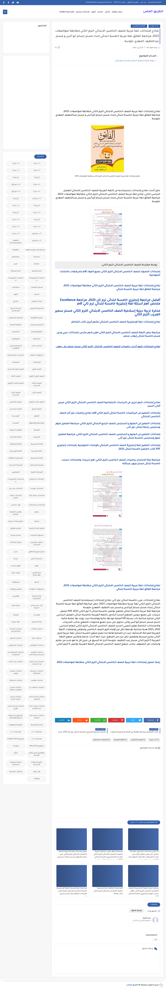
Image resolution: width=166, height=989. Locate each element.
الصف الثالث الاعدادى (37, 384)
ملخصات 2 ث (15, 732)
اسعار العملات (37, 287)
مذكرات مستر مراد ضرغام (36, 717)
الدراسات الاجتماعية (16, 355)
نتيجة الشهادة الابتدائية (16, 763)
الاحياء (36, 295)
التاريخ (15, 302)
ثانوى (93, 12)
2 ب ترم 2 (36, 185)
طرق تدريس (16, 566)
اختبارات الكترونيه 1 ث (15, 279)
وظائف (36, 779)
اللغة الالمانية (15, 437)
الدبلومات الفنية (36, 355)
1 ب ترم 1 (36, 163)
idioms (36, 264)
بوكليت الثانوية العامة (16, 513)
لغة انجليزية (37, 622)
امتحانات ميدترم (83, 12)
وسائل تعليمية (15, 772)
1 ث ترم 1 (36, 171)
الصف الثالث (16, 376)
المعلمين (16, 472)
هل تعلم (36, 772)
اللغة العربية (120, 740)
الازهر (16, 295)
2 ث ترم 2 (36, 192)
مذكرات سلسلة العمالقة (36, 672)
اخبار (15, 264)
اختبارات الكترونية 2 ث (36, 279)
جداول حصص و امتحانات (36, 544)
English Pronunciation (16, 242)
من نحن (143, 2)
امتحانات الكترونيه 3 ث (16, 480)
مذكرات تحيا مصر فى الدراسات (37, 663)
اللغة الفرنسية (16, 451)
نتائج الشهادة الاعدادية (36, 763)
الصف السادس (15, 409)
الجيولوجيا (16, 339)
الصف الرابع (37, 409)
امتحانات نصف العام (16, 497)
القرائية (37, 430)
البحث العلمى (36, 302)
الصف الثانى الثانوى (36, 402)
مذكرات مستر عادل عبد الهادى (36, 707)
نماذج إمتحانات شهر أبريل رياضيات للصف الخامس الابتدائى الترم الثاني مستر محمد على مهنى (108, 347)
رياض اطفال (117, 12)
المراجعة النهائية (66, 12)
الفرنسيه (15, 416)
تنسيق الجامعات (37, 535)
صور (36, 566)
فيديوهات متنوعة (37, 589)
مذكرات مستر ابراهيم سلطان (16, 689)
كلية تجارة (16, 606)
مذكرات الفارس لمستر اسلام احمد (36, 654)
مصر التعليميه (37, 725)
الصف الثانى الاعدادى (15, 394)
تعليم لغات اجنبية (15, 521)
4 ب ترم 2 (36, 227)
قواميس (15, 596)
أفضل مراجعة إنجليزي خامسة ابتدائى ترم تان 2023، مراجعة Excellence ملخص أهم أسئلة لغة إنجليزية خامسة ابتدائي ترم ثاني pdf (110, 302)
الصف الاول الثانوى (36, 376)
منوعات (16, 746)
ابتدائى (107, 12)
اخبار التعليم (37, 271)
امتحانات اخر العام (101, 740)
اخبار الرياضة (16, 271)
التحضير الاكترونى (37, 309)
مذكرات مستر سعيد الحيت (15, 698)
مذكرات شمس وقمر (16, 672)
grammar (16, 257)
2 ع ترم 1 (16, 199)
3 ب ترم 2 (36, 213)
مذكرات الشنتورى (16, 645)
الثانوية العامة (15, 325)
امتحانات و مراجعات (37, 505)
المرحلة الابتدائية (36, 465)
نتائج (16, 753)
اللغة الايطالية (16, 444)
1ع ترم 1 (37, 178)
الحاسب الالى (36, 346)
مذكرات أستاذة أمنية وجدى (16, 630)
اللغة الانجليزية (36, 444)
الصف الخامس (139, 26)
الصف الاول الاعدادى (16, 369)
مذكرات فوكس (37, 681)
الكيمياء (36, 437)
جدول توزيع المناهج (37, 552)
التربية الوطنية (37, 318)
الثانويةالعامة (36, 332)
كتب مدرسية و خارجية (37, 607)
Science (37, 257)
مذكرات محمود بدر (36, 688)
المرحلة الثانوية (37, 472)
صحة (16, 559)
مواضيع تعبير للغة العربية (36, 754)
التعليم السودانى (36, 325)
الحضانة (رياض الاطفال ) (16, 347)
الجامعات (16, 332)
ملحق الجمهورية (16, 725)
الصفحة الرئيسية (154, 2)
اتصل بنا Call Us (120, 2)
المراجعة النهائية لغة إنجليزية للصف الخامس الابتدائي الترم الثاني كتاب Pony (108, 891)
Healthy (16, 250)
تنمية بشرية (16, 535)
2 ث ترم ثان (36, 199)
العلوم (36, 416)
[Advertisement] (107, 87)
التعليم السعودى (16, 318)
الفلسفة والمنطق (36, 423)
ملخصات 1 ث (36, 732)
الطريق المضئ (153, 11)
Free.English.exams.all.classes (36, 250)
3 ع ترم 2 (15, 213)
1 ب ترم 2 (15, 163)
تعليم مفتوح (15, 528)
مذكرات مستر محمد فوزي (16, 707)
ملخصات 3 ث (36, 739)
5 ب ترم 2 (154, 26)
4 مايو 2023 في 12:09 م (142, 921)
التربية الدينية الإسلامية (15, 310)
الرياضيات (37, 362)
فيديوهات (16, 582)
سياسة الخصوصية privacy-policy (99, 2)
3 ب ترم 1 (15, 206)
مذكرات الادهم (15, 638)
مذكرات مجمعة (15, 681)
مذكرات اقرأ (36, 638)
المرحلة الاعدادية (15, 465)
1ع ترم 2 (16, 178)
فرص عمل (15, 573)
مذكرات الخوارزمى (37, 645)
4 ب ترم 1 (15, 220)
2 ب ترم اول (15, 185)
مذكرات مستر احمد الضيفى (36, 698)
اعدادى (100, 12)
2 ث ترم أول (15, 192)
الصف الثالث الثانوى (16, 383)
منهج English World (16, 739)
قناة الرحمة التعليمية (36, 597)
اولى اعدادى (15, 505)
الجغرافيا (36, 339)
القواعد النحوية (16, 430)
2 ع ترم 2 (36, 206)
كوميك (16, 615)
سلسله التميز (36, 559)
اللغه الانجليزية (36, 458)
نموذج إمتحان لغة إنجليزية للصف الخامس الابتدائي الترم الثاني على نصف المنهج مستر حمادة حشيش (72, 854)
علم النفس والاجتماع (36, 574)
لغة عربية (16, 622)
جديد (16, 552)
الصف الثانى (36, 393)
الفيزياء (16, 423)
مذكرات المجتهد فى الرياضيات (16, 654)
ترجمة (36, 521)
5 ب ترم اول (36, 234)
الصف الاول (36, 369)
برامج (37, 512)
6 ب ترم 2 (15, 234)
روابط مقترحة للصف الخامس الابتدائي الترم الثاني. (134, 61)
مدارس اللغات (36, 629)
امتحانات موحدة (36, 489)
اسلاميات (16, 287)
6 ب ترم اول (36, 241)
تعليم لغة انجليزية (36, 528)
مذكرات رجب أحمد (16, 662)
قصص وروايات (16, 589)
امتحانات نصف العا (36, 496)
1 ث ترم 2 (15, 171)
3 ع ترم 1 (37, 220)
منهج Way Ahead (37, 746)
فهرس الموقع (133, 2)
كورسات (36, 615)
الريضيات (15, 362)
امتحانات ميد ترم (15, 489)
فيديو (37, 582)
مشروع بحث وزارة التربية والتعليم (15, 717)
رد (155, 940)
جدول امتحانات (16, 542)
